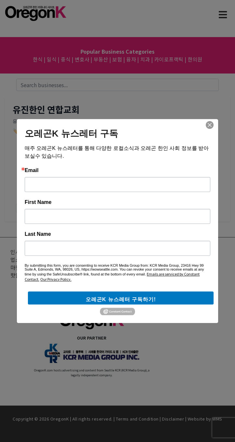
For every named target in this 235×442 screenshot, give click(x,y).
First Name (38, 202)
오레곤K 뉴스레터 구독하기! (121, 299)
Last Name (38, 234)
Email (32, 170)
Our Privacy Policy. (55, 279)
